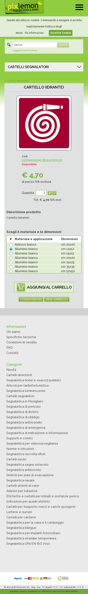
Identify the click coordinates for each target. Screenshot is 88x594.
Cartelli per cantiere (21, 517)
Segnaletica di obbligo (23, 417)
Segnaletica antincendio (24, 422)
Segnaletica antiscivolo (23, 470)
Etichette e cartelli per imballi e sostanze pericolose (46, 496)
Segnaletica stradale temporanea (31, 538)
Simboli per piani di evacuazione (30, 475)
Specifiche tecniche (21, 337)
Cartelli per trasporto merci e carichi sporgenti (40, 507)
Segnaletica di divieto (22, 412)
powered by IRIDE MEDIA (65, 591)
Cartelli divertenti (19, 375)
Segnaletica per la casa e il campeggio (35, 522)
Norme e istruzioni (20, 449)
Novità (11, 370)
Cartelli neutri (16, 459)
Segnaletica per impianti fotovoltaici (33, 533)
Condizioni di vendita (21, 342)
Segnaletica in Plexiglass (24, 401)
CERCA (63, 45)
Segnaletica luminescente (25, 391)
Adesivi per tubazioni (21, 491)
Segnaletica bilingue (21, 528)
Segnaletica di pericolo (23, 407)
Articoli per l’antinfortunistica (27, 385)
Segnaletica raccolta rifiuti (25, 454)
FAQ (9, 347)
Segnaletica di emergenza (25, 428)
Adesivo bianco (25, 244)
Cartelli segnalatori (20, 396)
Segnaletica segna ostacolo (27, 464)
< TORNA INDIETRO (16, 81)
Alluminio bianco (26, 249)
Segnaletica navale (20, 480)
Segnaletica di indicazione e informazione (37, 433)
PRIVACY (46, 591)
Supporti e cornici (19, 438)
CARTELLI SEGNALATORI (28, 67)
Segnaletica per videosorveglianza (32, 443)
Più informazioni (34, 32)
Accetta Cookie (60, 32)
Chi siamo (13, 332)
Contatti (12, 353)
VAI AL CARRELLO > (57, 299)
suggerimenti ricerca (25, 50)
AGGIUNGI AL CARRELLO (49, 287)
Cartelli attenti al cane (22, 486)
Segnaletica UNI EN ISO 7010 (28, 544)
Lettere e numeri (19, 512)
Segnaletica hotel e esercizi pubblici (33, 380)
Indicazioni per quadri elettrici (28, 501)
